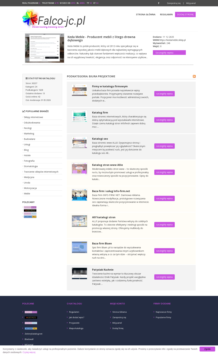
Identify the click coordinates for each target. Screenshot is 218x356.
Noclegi (28, 128)
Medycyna (29, 177)
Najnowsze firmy (164, 311)
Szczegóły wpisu (164, 52)
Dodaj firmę (117, 328)
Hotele (27, 155)
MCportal (29, 344)
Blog (26, 149)
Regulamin (166, 14)
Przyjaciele (74, 322)
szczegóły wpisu (164, 93)
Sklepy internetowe (33, 117)
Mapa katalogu (76, 328)
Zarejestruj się (174, 3)
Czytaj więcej (29, 352)
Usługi (27, 144)
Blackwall (29, 339)
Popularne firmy (163, 317)
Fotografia (29, 160)
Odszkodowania (32, 122)
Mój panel (189, 3)
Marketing (29, 133)
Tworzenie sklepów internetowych (41, 171)
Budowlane (29, 138)
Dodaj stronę (185, 14)
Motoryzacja (30, 188)
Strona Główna (145, 14)
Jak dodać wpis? (76, 317)
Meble (27, 193)
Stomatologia (31, 166)
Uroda (27, 182)
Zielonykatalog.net (33, 333)
